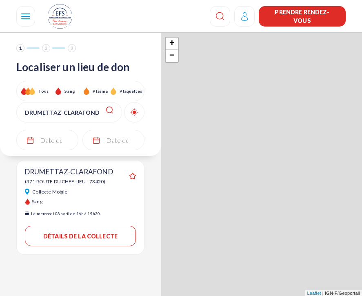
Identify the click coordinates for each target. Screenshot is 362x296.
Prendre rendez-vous (302, 16)
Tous (43, 91)
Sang (69, 91)
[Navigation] (25, 16)
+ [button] (172, 44)
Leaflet (314, 293)
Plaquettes (130, 91)
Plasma (100, 91)
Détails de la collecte (80, 236)
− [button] (172, 56)
